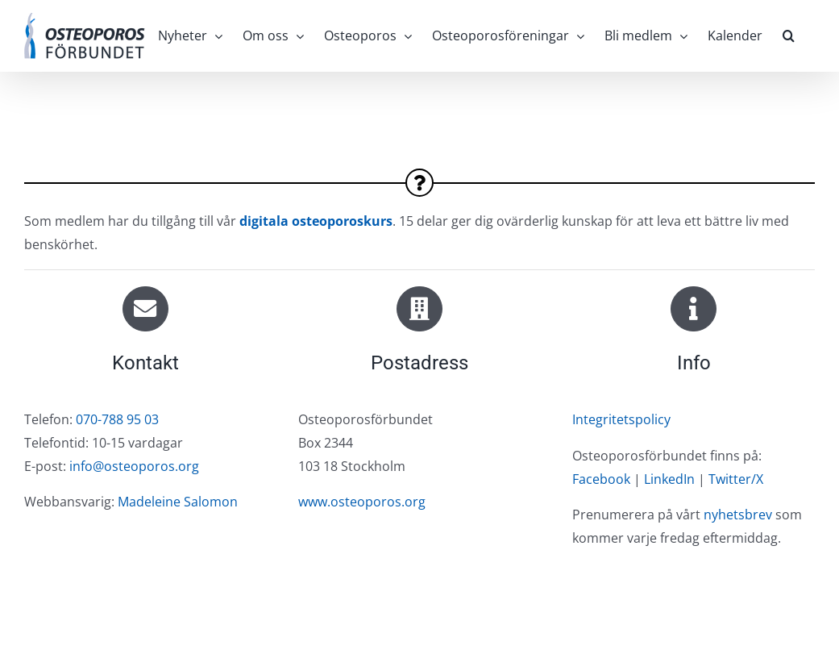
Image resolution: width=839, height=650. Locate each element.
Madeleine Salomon (178, 501)
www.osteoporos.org (362, 501)
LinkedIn (669, 479)
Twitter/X (735, 479)
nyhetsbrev (738, 514)
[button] (789, 35)
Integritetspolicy (621, 419)
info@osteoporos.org (134, 466)
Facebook (601, 479)
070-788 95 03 (117, 419)
